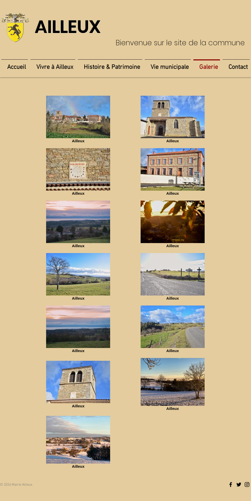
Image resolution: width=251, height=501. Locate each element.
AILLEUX (68, 27)
